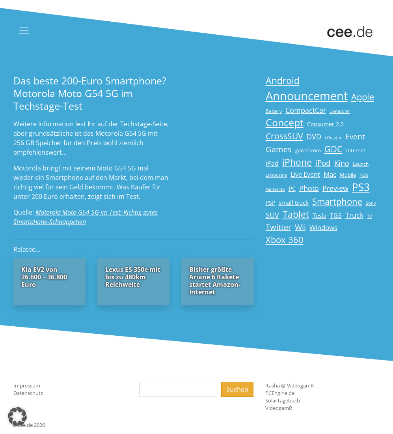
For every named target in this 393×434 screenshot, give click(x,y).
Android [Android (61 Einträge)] (283, 81)
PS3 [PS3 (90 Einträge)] (361, 187)
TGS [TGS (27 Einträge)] (336, 215)
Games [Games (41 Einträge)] (279, 149)
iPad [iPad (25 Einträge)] (272, 163)
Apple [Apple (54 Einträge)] (362, 97)
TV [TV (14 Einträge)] (369, 216)
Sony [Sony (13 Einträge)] (371, 203)
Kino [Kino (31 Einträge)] (341, 163)
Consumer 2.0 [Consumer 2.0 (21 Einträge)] (325, 124)
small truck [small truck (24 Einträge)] (294, 202)
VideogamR (278, 408)
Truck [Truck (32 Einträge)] (354, 215)
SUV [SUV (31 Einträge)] (272, 215)
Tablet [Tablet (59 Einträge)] (296, 214)
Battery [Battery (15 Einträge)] (274, 111)
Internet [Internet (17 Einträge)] (355, 150)
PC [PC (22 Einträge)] (292, 189)
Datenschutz (28, 393)
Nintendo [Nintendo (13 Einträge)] (275, 189)
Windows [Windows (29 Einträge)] (323, 227)
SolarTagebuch (282, 400)
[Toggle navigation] (24, 30)
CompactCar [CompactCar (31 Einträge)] (305, 110)
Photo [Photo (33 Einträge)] (309, 188)
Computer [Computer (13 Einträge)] (340, 111)
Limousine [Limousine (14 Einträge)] (276, 175)
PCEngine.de (279, 393)
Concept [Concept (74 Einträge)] (285, 122)
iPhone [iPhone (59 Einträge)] (297, 162)
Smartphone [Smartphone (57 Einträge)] (337, 201)
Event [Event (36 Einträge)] (355, 136)
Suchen (237, 389)
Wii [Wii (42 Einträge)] (300, 227)
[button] (17, 416)
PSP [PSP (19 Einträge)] (270, 202)
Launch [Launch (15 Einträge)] (361, 164)
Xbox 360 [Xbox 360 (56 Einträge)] (285, 240)
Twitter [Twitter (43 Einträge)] (278, 227)
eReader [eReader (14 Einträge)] (333, 137)
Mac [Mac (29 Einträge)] (330, 174)
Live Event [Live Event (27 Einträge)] (305, 174)
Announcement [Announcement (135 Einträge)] (307, 96)
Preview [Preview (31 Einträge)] (335, 188)
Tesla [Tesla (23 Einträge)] (319, 215)
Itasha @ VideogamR (289, 385)
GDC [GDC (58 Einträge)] (333, 149)
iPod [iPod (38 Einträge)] (323, 163)
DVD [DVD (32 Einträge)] (314, 136)
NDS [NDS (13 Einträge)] (363, 175)
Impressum (26, 385)
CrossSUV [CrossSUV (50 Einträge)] (284, 136)
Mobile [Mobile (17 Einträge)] (348, 174)
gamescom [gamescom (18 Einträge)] (308, 150)
